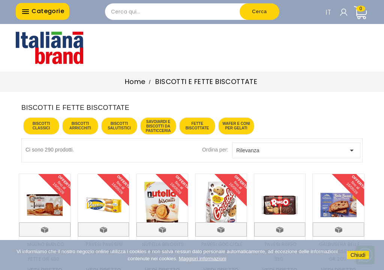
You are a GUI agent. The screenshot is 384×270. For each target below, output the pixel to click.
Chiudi (358, 255)
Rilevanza (296, 150)
